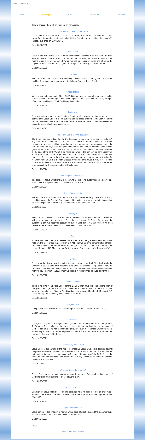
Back (34, 426)
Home (22, 15)
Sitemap (81, 432)
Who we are (73, 432)
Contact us (121, 15)
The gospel (46, 15)
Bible (70, 15)
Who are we (94, 15)
